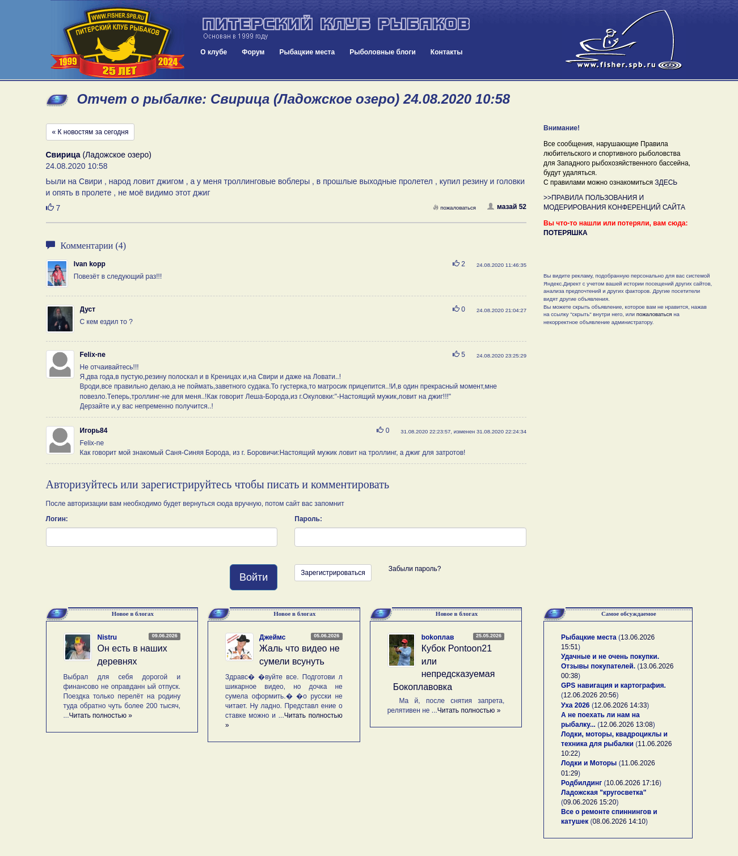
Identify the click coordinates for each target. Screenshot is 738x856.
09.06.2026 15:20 (589, 802)
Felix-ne (93, 355)
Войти (253, 577)
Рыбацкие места (307, 52)
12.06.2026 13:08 (626, 725)
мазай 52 (506, 207)
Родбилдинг (581, 783)
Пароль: (308, 519)
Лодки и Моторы (589, 763)
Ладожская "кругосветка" (603, 793)
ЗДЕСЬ (666, 182)
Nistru (107, 637)
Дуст (88, 309)
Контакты (447, 52)
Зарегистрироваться (333, 573)
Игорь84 (94, 431)
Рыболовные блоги (382, 52)
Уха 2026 (575, 705)
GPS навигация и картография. (613, 685)
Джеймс (272, 637)
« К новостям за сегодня (90, 132)
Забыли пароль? (415, 569)
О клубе (213, 52)
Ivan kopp (90, 264)
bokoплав (437, 637)
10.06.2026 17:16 (632, 783)
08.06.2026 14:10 (619, 821)
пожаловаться (454, 208)
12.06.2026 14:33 (620, 705)
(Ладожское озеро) (98, 154)
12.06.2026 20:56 (589, 695)
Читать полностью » (101, 715)
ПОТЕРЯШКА (565, 233)
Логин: (57, 519)
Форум (253, 52)
